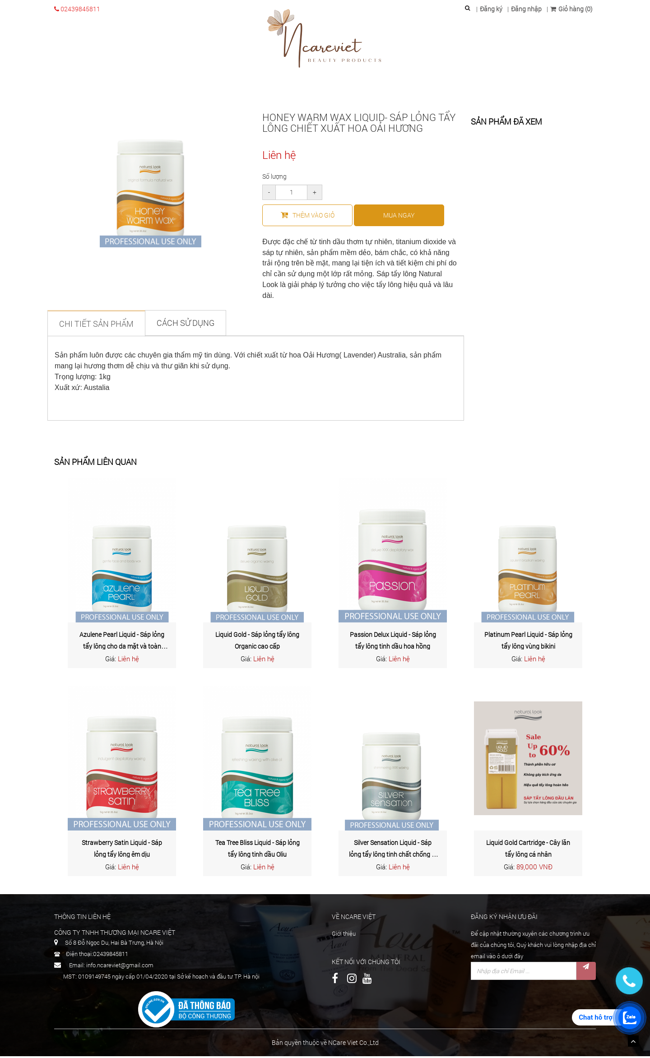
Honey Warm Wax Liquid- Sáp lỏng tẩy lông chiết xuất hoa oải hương (358, 124)
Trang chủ (106, 90)
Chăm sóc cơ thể (279, 90)
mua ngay (399, 217)
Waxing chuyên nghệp (354, 90)
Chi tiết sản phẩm (96, 325)
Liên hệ (556, 90)
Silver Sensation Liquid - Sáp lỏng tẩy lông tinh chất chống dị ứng (392, 856)
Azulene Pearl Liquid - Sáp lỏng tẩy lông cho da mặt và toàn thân (121, 648)
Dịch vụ (456, 90)
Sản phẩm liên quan (95, 464)
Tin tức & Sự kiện (507, 90)
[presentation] (539, 1003)
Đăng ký (491, 9)
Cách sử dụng (185, 324)
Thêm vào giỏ (307, 217)
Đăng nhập (526, 9)
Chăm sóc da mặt (213, 90)
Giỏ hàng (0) (571, 9)
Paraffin (417, 90)
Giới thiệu (158, 90)
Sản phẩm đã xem (506, 124)
